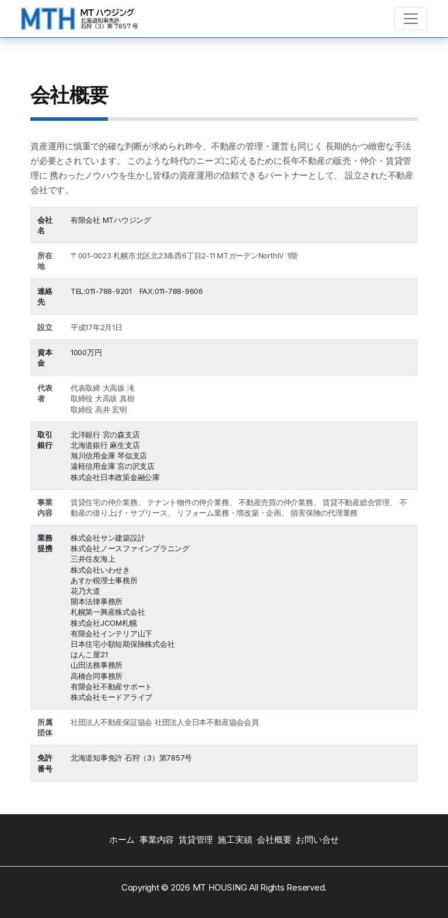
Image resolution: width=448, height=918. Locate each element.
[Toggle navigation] (410, 18)
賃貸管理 (195, 839)
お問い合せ (317, 839)
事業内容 (156, 839)
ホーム (122, 839)
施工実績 (235, 839)
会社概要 (274, 839)
